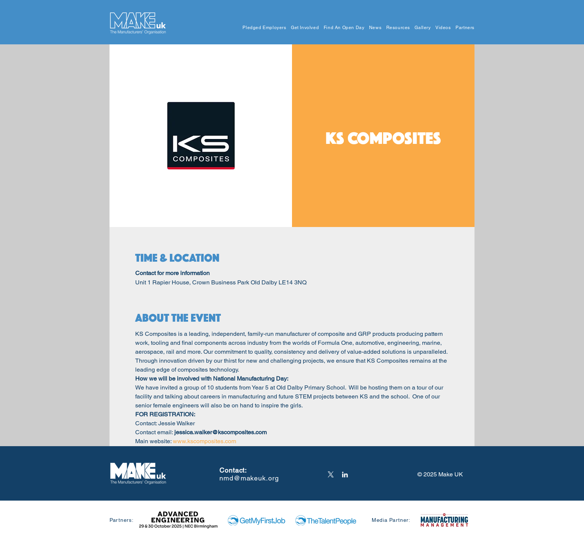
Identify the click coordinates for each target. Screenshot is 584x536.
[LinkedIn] (345, 474)
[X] (331, 474)
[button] (262, 28)
